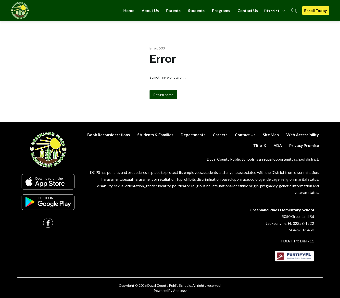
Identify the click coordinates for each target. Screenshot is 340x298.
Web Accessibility (302, 134)
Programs (221, 10)
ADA (278, 145)
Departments (193, 134)
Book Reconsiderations (108, 134)
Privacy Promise (304, 145)
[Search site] (294, 10)
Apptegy (180, 290)
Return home (163, 95)
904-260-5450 (301, 229)
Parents (173, 10)
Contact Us (248, 10)
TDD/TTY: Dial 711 (297, 240)
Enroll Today (315, 10)
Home (128, 10)
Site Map (271, 134)
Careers (220, 134)
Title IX (259, 145)
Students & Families (155, 134)
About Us (150, 10)
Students (196, 10)
